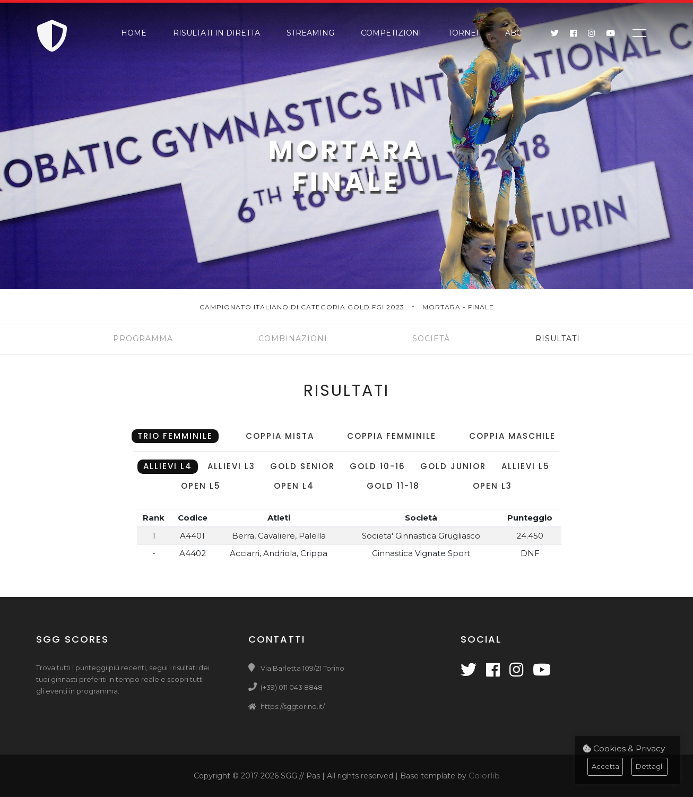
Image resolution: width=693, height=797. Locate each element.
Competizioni (391, 33)
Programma (143, 338)
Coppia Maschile (512, 435)
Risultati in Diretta (216, 33)
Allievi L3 (231, 466)
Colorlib (484, 775)
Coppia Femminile (391, 435)
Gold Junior (453, 466)
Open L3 (492, 485)
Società (431, 338)
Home (133, 33)
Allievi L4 (167, 466)
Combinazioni (292, 338)
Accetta (605, 766)
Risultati (557, 338)
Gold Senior (302, 466)
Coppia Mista (280, 435)
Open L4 (294, 485)
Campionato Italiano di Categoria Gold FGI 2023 (303, 307)
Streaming (310, 33)
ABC (513, 33)
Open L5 (201, 485)
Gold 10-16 (377, 466)
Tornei (463, 33)
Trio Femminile (175, 435)
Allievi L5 (525, 466)
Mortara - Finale (458, 307)
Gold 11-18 (393, 485)
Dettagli (650, 766)
